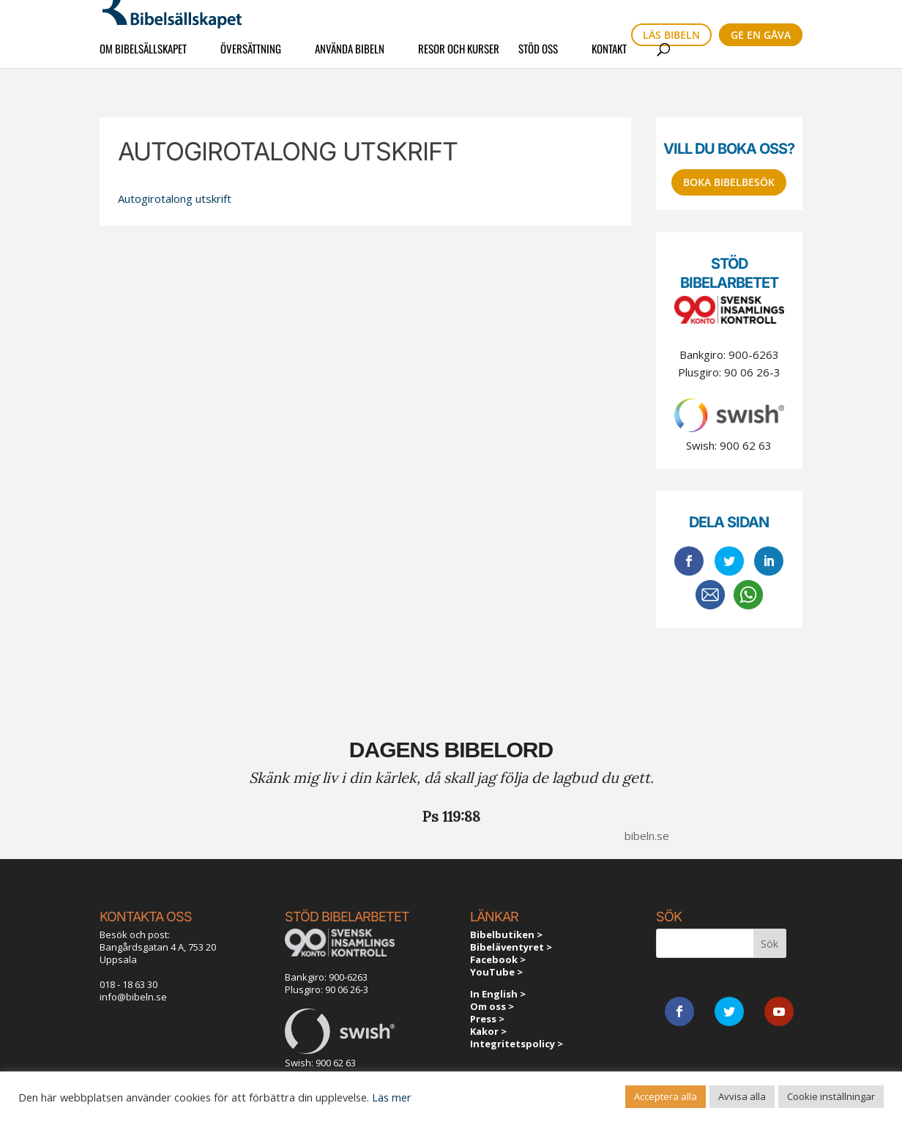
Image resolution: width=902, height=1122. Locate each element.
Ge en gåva (761, 35)
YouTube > (496, 971)
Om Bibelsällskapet (143, 57)
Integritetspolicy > (516, 1043)
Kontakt (609, 57)
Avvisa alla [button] (742, 1096)
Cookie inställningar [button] (831, 1096)
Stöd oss (538, 57)
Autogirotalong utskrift (174, 198)
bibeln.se (647, 835)
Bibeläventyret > (511, 947)
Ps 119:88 (451, 816)
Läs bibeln (671, 35)
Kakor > (488, 1031)
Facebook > (498, 959)
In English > (498, 993)
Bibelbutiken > (506, 934)
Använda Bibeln (349, 57)
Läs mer (391, 1097)
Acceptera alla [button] (665, 1096)
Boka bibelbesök (729, 182)
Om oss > (492, 1006)
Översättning (250, 57)
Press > (487, 1018)
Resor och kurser (458, 57)
